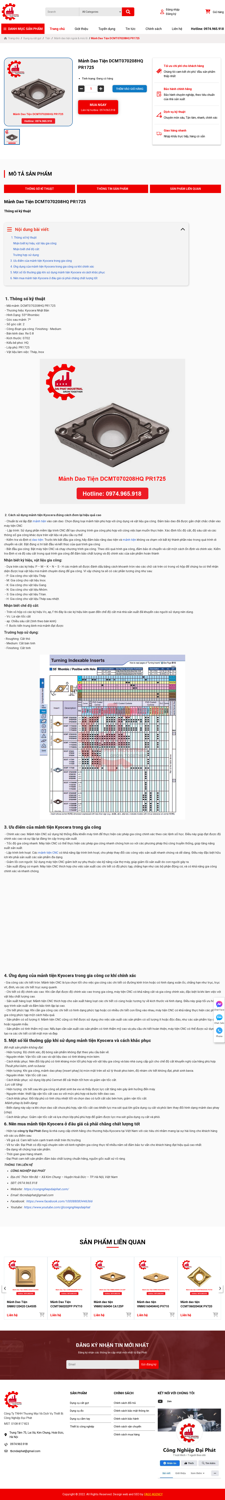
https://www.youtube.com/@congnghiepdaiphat (57, 1207)
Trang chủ (57, 29)
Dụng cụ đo (77, 1410)
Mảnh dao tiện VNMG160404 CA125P (109, 1304)
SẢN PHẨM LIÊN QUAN (185, 188)
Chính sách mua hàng (127, 1434)
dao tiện (37, 539)
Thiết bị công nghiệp (82, 1426)
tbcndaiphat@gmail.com (25, 1451)
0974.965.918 (19, 1444)
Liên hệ (177, 29)
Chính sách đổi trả (125, 1403)
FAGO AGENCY (153, 1494)
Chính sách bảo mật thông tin (131, 1410)
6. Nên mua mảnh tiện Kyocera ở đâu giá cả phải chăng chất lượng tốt (53, 278)
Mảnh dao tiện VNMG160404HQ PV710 (153, 1304)
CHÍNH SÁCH (124, 1393)
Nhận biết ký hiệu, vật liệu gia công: (35, 243)
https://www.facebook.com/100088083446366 (59, 1201)
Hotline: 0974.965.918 (207, 29)
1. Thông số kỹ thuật (23, 237)
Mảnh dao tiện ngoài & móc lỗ (71, 38)
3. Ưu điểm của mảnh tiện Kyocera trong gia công (41, 260)
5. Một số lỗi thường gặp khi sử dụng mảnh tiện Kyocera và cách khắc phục (57, 272)
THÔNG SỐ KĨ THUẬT (39, 188)
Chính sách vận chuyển (127, 1426)
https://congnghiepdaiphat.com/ (46, 1189)
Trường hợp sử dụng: (26, 255)
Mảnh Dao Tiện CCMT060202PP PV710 (66, 1304)
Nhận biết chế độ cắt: (26, 249)
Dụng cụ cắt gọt (32, 38)
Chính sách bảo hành (126, 1418)
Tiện (47, 38)
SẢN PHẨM (78, 1393)
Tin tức (130, 29)
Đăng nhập (173, 9)
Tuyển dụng (106, 29)
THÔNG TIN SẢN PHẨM (112, 188)
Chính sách (154, 29)
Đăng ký (171, 14)
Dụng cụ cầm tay (80, 1418)
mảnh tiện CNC (47, 852)
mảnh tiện (39, 521)
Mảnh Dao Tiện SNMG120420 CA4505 (21, 1304)
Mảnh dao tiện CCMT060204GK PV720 (196, 1304)
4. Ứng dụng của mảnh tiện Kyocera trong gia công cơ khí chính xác (52, 266)
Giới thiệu (81, 29)
